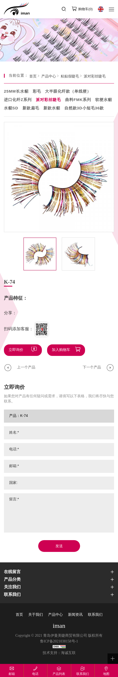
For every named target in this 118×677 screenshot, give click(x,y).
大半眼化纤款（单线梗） (68, 91)
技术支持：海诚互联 (59, 653)
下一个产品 (92, 368)
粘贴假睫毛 (70, 77)
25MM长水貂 (16, 91)
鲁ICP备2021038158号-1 (59, 642)
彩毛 (37, 91)
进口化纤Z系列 (18, 100)
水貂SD (11, 108)
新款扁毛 (31, 108)
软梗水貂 (103, 100)
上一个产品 (26, 368)
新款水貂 (51, 108)
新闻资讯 (75, 615)
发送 (59, 546)
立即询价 (16, 350)
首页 (33, 77)
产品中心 (48, 77)
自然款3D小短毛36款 (84, 108)
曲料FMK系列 (78, 100)
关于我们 (35, 615)
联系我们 (95, 615)
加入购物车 (61, 350)
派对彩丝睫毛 (95, 77)
